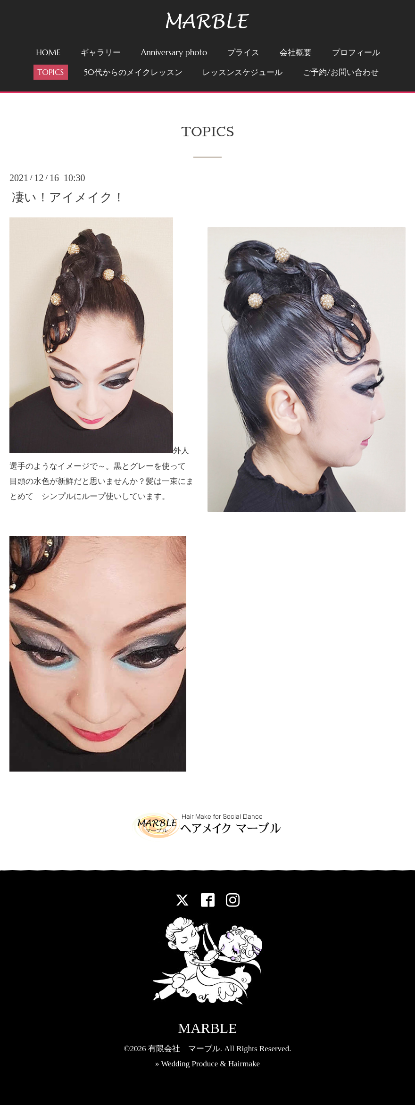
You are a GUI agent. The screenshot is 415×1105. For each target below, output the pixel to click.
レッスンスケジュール (242, 72)
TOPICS (50, 72)
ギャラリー (101, 52)
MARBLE (207, 1028)
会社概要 (296, 52)
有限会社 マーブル (184, 1048)
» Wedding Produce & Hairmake (207, 1063)
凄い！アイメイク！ (68, 197)
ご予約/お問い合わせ (340, 72)
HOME (48, 52)
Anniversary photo (174, 52)
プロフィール (356, 52)
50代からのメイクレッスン (133, 72)
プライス (243, 52)
